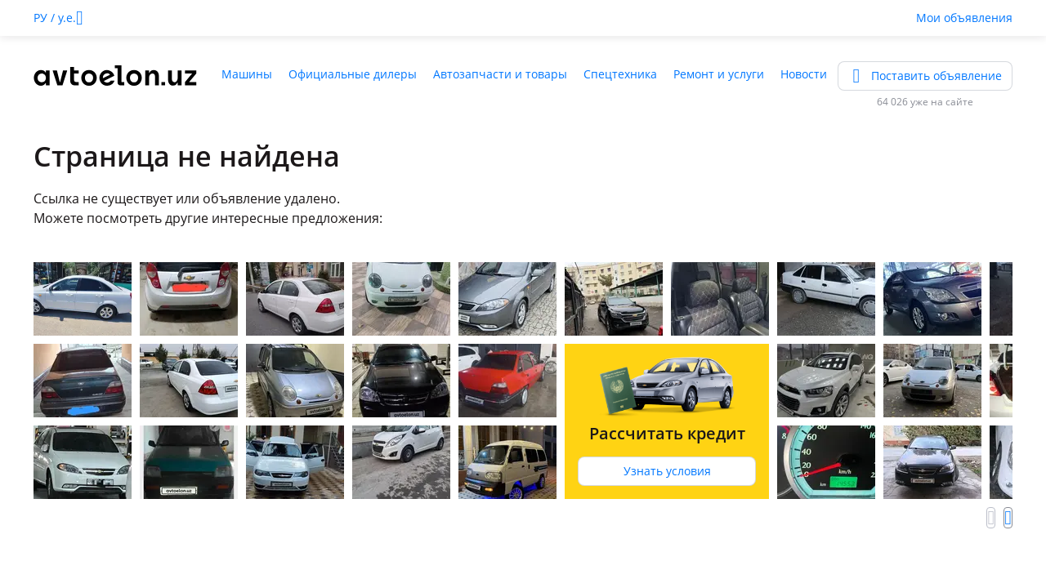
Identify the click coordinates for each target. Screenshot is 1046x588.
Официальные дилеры (352, 74)
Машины (246, 74)
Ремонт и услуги (718, 74)
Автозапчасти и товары (500, 74)
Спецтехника (620, 74)
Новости (803, 74)
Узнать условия (667, 471)
